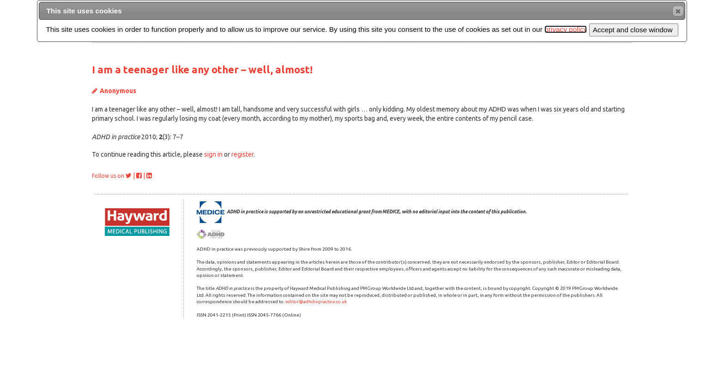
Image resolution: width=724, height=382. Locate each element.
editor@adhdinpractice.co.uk (316, 301)
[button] (678, 11)
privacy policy (565, 29)
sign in (213, 154)
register (242, 154)
